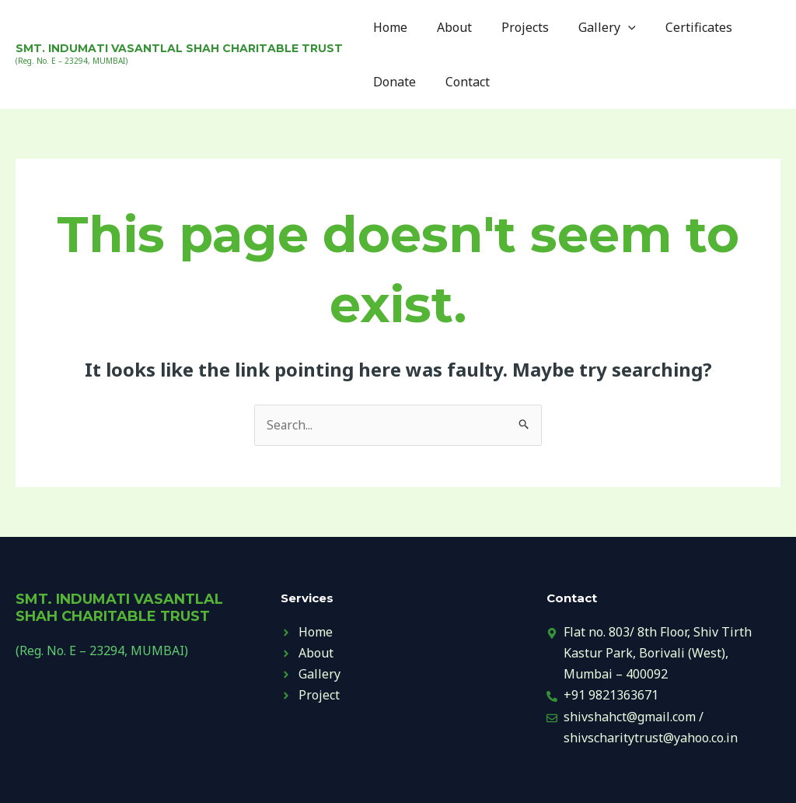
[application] (612, 27)
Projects (513, 27)
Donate (392, 81)
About (447, 27)
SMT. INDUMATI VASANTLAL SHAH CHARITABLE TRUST (179, 48)
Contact (460, 81)
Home (388, 27)
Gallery (591, 27)
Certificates (677, 27)
